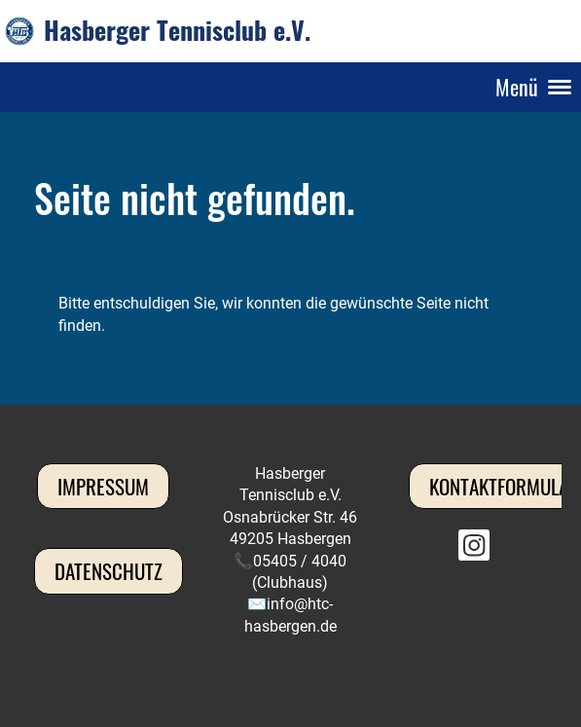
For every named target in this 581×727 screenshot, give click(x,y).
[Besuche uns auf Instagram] (474, 549)
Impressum (103, 486)
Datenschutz (108, 571)
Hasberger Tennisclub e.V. (177, 30)
